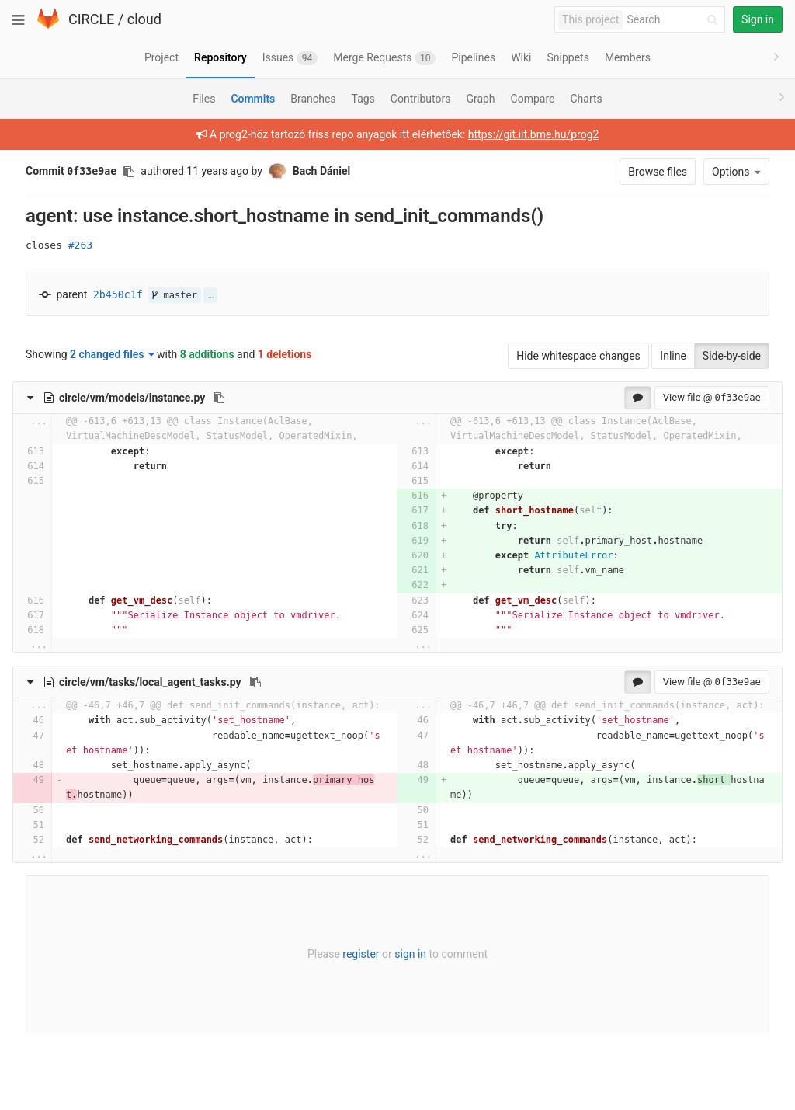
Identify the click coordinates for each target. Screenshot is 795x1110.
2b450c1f (118, 295)
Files (204, 98)
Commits (253, 98)
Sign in (757, 19)
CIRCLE (91, 19)
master (174, 295)
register (360, 954)
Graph (480, 98)
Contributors (421, 98)
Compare (533, 98)
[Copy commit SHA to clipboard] (129, 171)
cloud (144, 19)
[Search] (675, 20)
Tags (363, 98)
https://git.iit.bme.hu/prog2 (533, 134)
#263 (80, 245)
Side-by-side (732, 356)
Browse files (657, 171)
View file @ (712, 397)
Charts (586, 98)
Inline (673, 356)
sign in (410, 954)
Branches (312, 98)
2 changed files (112, 354)
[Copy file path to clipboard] (219, 397)
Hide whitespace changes (578, 356)
